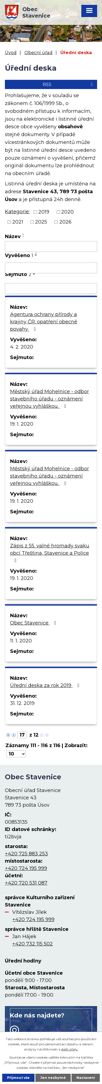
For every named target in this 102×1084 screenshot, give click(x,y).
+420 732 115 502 (32, 944)
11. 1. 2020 (21, 641)
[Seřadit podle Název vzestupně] (24, 234)
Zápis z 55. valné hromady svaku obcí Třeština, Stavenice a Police (49, 553)
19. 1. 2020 (21, 424)
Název (13, 236)
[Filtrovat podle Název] (51, 246)
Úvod (11, 52)
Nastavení (85, 1078)
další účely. (69, 1049)
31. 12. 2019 (22, 703)
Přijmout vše (18, 1078)
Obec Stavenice (34, 623)
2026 (65, 222)
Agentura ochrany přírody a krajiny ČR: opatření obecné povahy (43, 321)
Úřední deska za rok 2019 (45, 685)
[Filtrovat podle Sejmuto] (51, 288)
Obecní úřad (38, 52)
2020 (67, 212)
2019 (43, 212)
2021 (17, 222)
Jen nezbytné (53, 1078)
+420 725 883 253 (26, 854)
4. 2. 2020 (21, 347)
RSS (68, 84)
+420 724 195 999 (26, 868)
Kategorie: (17, 212)
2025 (41, 222)
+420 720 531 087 (26, 883)
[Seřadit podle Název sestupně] (24, 236)
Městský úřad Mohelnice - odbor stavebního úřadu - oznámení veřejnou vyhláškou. (49, 399)
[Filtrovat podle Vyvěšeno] (51, 267)
